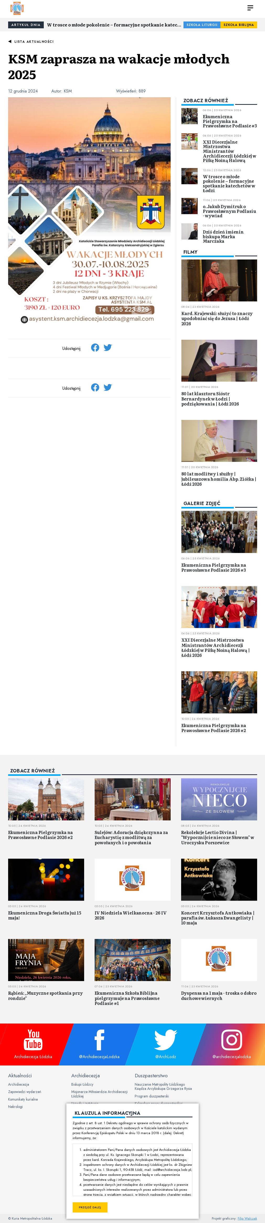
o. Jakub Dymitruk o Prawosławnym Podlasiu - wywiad (229, 211)
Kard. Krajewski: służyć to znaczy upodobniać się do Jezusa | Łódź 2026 (217, 318)
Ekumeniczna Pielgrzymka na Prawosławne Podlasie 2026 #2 (213, 727)
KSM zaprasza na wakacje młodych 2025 (119, 66)
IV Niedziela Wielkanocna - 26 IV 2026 (131, 915)
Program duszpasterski (152, 1096)
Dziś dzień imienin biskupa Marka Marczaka (223, 236)
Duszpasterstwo (151, 1075)
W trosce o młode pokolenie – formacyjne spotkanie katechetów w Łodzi (115, 24)
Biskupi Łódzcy (82, 1084)
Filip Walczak (247, 1218)
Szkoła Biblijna (239, 25)
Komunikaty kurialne (23, 1099)
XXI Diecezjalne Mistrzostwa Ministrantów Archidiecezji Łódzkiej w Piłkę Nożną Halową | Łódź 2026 (215, 647)
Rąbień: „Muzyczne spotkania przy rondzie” (45, 995)
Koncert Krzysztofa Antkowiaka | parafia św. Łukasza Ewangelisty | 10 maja (218, 918)
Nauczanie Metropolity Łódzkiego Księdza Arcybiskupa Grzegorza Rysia (163, 1086)
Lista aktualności (34, 41)
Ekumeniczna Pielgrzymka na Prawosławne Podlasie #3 (230, 121)
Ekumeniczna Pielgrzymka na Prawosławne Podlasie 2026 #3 (213, 567)
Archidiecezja (18, 1084)
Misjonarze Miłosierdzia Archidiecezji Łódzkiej (99, 1093)
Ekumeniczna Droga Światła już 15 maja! (44, 915)
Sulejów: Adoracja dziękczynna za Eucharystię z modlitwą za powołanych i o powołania (131, 837)
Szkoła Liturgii (202, 25)
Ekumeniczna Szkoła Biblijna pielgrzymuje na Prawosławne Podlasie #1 (127, 998)
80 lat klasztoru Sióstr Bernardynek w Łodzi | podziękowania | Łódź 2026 (210, 398)
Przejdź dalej (90, 1207)
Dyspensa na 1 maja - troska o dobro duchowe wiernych (219, 995)
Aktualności (20, 1075)
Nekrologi (15, 1106)
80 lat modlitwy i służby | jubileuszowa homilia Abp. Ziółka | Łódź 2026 (219, 478)
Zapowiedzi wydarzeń (24, 1091)
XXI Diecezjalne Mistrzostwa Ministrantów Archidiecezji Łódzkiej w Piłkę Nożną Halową (229, 151)
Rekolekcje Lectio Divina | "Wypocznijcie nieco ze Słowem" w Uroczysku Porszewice (217, 837)
